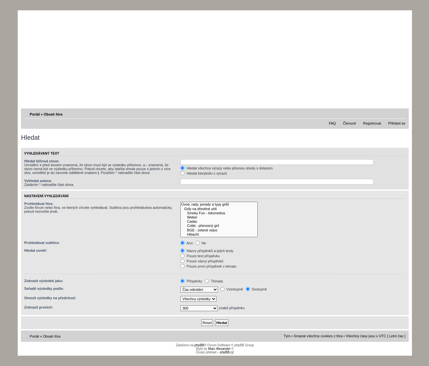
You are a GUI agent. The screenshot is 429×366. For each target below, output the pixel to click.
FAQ (332, 123)
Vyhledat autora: (38, 181)
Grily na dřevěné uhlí (219, 209)
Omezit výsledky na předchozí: (50, 298)
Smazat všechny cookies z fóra (318, 336)
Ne (200, 243)
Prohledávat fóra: (38, 204)
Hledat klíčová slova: (41, 161)
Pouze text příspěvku (200, 256)
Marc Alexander (219, 349)
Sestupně (256, 289)
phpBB (199, 345)
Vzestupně (231, 289)
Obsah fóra (53, 114)
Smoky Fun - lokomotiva (219, 213)
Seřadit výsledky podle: (44, 288)
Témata (214, 281)
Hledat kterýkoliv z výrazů (203, 173)
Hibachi (219, 234)
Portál (35, 114)
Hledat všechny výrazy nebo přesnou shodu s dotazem (226, 168)
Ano (186, 243)
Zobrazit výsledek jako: (43, 281)
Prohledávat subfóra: (42, 243)
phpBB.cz (227, 352)
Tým (287, 336)
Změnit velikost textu (401, 114)
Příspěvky (191, 281)
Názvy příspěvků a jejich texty (206, 251)
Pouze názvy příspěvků (201, 261)
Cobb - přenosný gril (219, 226)
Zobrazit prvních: (38, 307)
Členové (349, 123)
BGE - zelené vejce (219, 230)
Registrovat (372, 123)
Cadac (219, 221)
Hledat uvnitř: (35, 250)
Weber (219, 217)
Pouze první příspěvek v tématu (208, 266)
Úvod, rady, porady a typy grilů (219, 204)
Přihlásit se (396, 123)
